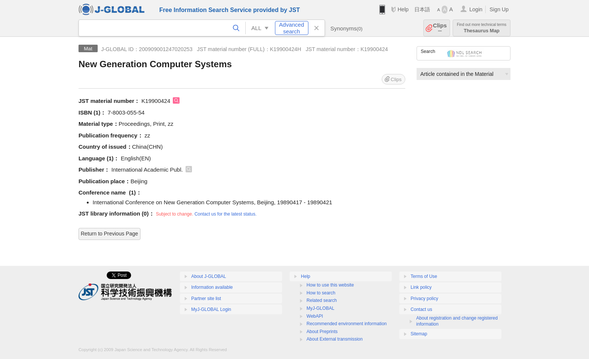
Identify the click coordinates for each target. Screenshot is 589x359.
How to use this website (330, 285)
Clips (440, 28)
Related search (322, 300)
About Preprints (322, 331)
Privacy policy (424, 298)
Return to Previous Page (109, 234)
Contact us (421, 309)
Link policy (421, 287)
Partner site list (206, 298)
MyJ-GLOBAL (320, 308)
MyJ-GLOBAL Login (211, 309)
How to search (321, 293)
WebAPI (315, 316)
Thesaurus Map (481, 28)
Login (475, 9)
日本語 (422, 9)
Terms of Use (424, 276)
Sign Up (499, 9)
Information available (212, 287)
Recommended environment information (347, 323)
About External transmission (334, 339)
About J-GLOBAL (208, 276)
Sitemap (419, 333)
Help (402, 9)
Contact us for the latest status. (226, 214)
